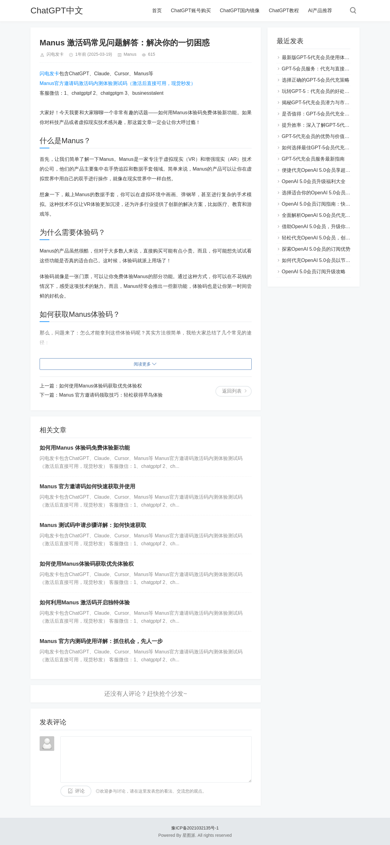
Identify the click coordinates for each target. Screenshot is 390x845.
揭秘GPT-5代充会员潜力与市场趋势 (320, 102)
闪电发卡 (49, 73)
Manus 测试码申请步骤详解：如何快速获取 (93, 525)
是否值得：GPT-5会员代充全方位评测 (323, 113)
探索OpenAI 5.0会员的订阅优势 (316, 249)
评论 (80, 791)
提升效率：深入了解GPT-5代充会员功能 (325, 125)
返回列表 (232, 391)
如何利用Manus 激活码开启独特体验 (85, 602)
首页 (157, 10)
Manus (130, 54)
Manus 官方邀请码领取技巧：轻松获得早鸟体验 (111, 395)
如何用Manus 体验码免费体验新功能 (85, 448)
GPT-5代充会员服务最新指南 (313, 158)
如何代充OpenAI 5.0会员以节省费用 (321, 260)
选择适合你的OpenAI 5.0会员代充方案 (323, 192)
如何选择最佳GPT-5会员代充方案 (318, 147)
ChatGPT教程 (284, 10)
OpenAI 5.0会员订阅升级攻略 (314, 271)
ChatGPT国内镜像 (240, 10)
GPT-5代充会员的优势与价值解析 (318, 136)
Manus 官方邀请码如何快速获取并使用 (87, 486)
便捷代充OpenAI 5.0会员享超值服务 (321, 170)
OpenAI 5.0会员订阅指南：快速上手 (321, 204)
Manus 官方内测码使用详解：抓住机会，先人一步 (101, 641)
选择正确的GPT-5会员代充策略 (315, 80)
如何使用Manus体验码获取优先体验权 (100, 385)
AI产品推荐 (320, 10)
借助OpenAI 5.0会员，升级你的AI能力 (323, 226)
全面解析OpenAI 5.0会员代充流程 (318, 215)
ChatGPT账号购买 (191, 10)
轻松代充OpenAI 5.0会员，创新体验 (321, 237)
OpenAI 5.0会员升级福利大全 (314, 181)
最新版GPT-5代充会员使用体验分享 (320, 57)
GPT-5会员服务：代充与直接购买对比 (323, 68)
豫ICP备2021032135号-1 (195, 828)
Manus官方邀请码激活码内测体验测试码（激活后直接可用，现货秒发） (118, 83)
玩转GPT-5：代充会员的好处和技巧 (320, 91)
